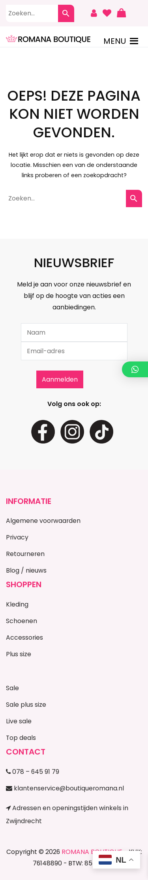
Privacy (17, 537)
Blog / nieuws (26, 570)
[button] (114, 41)
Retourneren (25, 553)
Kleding (17, 604)
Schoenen (21, 620)
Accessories (24, 637)
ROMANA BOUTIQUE (92, 851)
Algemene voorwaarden (43, 520)
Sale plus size (26, 704)
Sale (12, 688)
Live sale (19, 721)
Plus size (18, 654)
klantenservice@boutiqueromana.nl (65, 788)
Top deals (21, 737)
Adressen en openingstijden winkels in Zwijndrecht (67, 814)
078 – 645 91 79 (32, 771)
